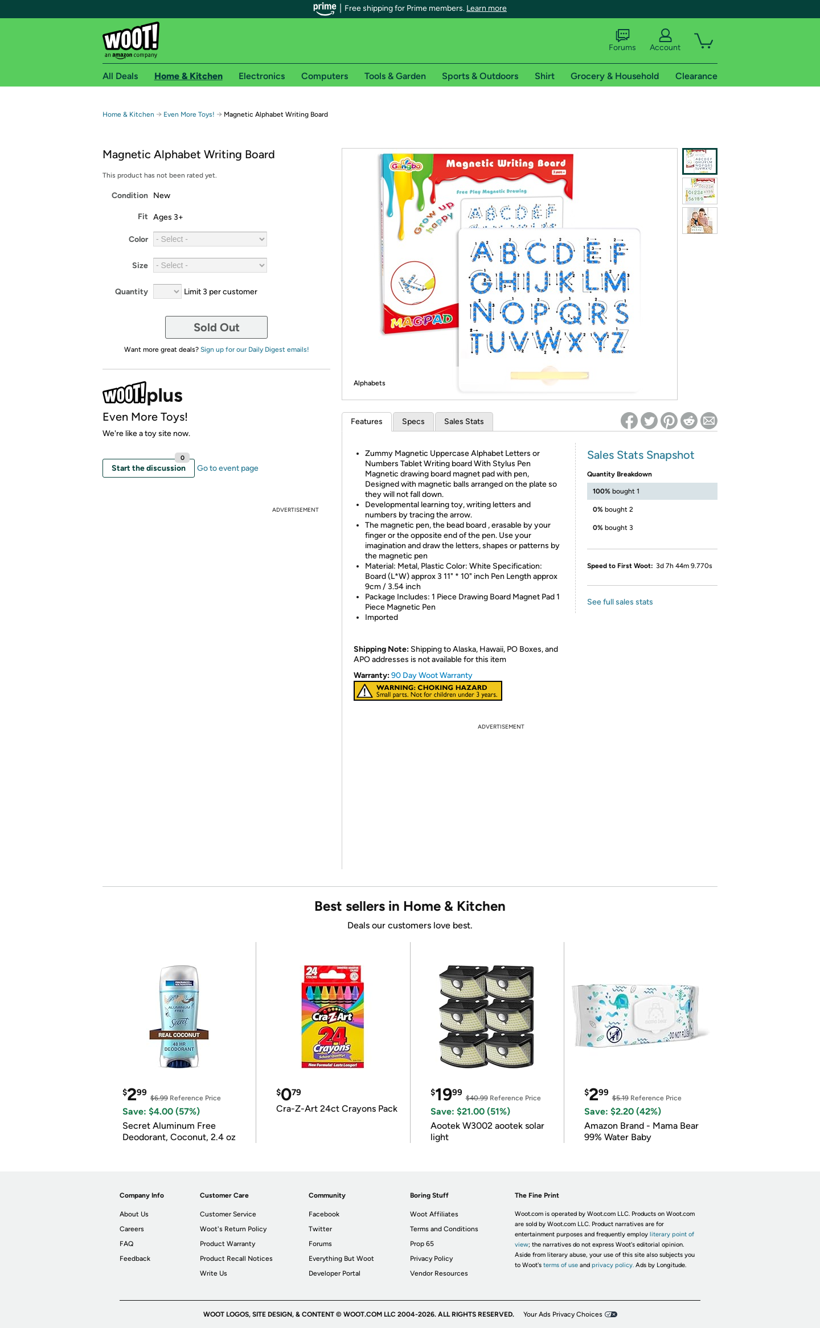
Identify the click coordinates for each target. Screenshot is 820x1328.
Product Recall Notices (236, 1259)
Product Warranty (227, 1244)
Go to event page (228, 468)
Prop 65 (422, 1244)
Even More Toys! (189, 114)
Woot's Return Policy (233, 1229)
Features (367, 421)
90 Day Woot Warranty (432, 675)
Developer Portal (334, 1273)
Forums (622, 40)
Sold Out (217, 327)
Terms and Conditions (444, 1229)
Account (665, 40)
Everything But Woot (341, 1259)
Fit (143, 216)
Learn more (486, 8)
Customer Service (228, 1214)
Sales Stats (464, 421)
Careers (132, 1229)
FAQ (126, 1244)
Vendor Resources (439, 1273)
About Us (134, 1214)
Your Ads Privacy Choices (562, 1314)
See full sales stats (620, 602)
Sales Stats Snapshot (641, 455)
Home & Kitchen (128, 114)
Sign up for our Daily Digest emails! (254, 349)
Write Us (213, 1273)
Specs (413, 421)
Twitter (320, 1229)
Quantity (131, 292)
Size (140, 265)
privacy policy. (613, 1265)
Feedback (135, 1259)
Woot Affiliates (434, 1214)
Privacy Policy (431, 1259)
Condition (130, 195)
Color (138, 239)
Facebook (324, 1214)
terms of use (560, 1265)
